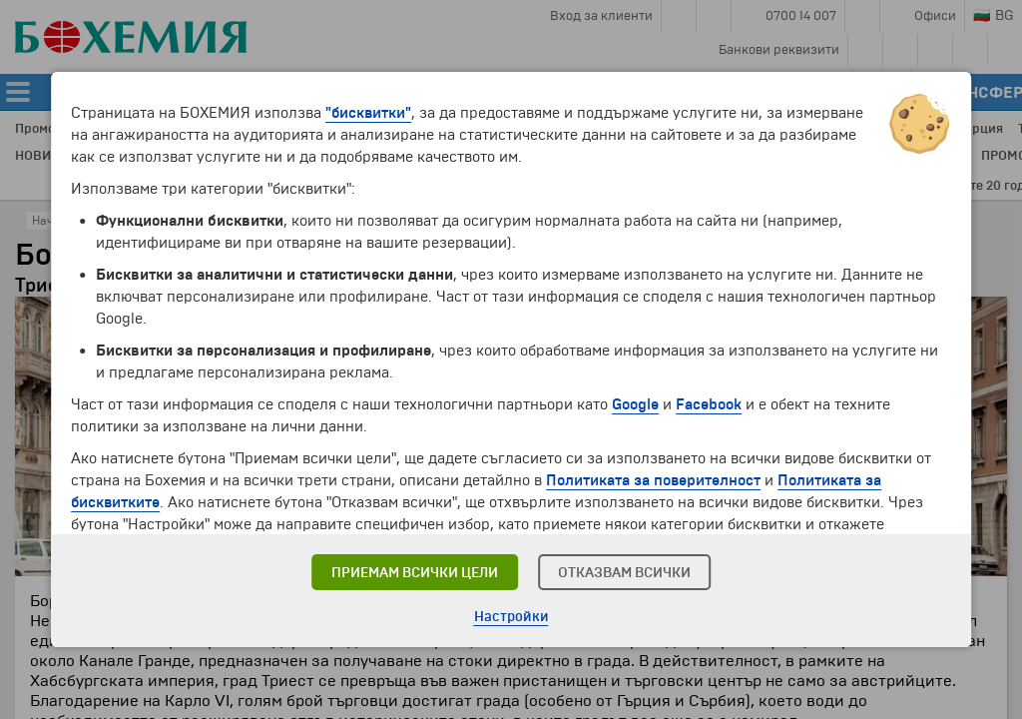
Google (635, 404)
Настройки (511, 616)
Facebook (709, 404)
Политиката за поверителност (653, 480)
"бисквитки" (368, 113)
